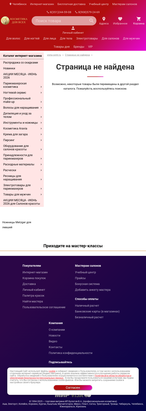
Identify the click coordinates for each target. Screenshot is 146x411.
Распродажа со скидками (20, 62)
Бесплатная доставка (71, 4)
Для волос (13, 38)
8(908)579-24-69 (87, 12)
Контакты (55, 347)
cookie (52, 371)
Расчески (9, 170)
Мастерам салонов (124, 4)
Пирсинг (9, 140)
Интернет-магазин (42, 4)
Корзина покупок (34, 278)
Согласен (73, 388)
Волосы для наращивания (21, 107)
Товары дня (62, 46)
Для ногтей (31, 38)
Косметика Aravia (15, 128)
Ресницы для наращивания (12, 177)
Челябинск (18, 4)
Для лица (49, 38)
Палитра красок (33, 295)
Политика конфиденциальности (70, 353)
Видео (53, 341)
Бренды (79, 46)
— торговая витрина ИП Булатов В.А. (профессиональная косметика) (80, 401)
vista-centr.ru (54, 54)
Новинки (9, 68)
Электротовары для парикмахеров (17, 186)
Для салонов (110, 38)
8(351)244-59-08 (59, 12)
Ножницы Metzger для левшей (16, 225)
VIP (90, 46)
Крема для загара (15, 134)
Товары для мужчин (17, 194)
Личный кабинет (34, 289)
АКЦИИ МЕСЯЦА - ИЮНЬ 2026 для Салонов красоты (21, 201)
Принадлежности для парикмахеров (18, 156)
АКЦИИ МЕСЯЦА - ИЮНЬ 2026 (20, 75)
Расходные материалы (18, 164)
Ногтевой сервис (14, 92)
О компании (57, 329)
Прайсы (80, 278)
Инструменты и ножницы (20, 122)
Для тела (66, 38)
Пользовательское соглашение (44, 307)
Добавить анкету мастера (93, 289)
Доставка (29, 284)
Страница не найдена (77, 54)
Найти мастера (33, 301)
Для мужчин (131, 38)
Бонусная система (87, 284)
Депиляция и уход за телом (17, 115)
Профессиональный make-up (16, 100)
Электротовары (87, 38)
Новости (54, 335)
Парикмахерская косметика (15, 85)
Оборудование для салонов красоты (16, 147)
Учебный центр (99, 4)
